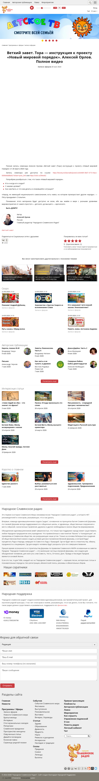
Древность (39, 729)
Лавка (36, 2)
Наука (37, 735)
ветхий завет (8, 230)
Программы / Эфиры (12, 709)
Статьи (36, 721)
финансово (62, 605)
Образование (41, 726)
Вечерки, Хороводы (43, 717)
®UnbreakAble (25, 778)
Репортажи (8, 726)
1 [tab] (42, 41)
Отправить (7, 686)
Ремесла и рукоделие (44, 738)
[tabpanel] (49, 26)
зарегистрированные (89, 247)
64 (59, 7)
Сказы (36, 746)
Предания (39, 749)
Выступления (41, 709)
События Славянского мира (47, 704)
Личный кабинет (73, 728)
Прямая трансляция (74, 701)
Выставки (39, 715)
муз (64, 7)
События (37, 701)
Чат (88, 11)
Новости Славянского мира (16, 715)
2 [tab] (46, 41)
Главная (6, 2)
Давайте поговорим (12, 737)
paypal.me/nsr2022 (88, 623)
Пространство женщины (14, 731)
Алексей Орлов (23, 217)
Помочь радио (71, 725)
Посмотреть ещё (49, 381)
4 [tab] (53, 41)
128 (55, 7)
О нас (67, 722)
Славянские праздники (14, 729)
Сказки (38, 752)
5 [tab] (56, 41)
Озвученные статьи (12, 734)
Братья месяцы (10, 718)
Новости (6, 704)
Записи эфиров (44, 67)
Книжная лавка (10, 740)
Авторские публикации (22, 2)
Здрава (38, 724)
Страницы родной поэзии (15, 743)
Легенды (39, 755)
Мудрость (39, 732)
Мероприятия (48, 2)
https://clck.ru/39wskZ (38, 176)
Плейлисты (70, 704)
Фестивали (39, 706)
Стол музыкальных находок (16, 723)
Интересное (40, 740)
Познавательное (42, 712)
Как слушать (70, 716)
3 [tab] (49, 41)
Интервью (8, 720)
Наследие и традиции (44, 743)
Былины (38, 757)
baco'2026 (6, 778)
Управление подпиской (76, 719)
